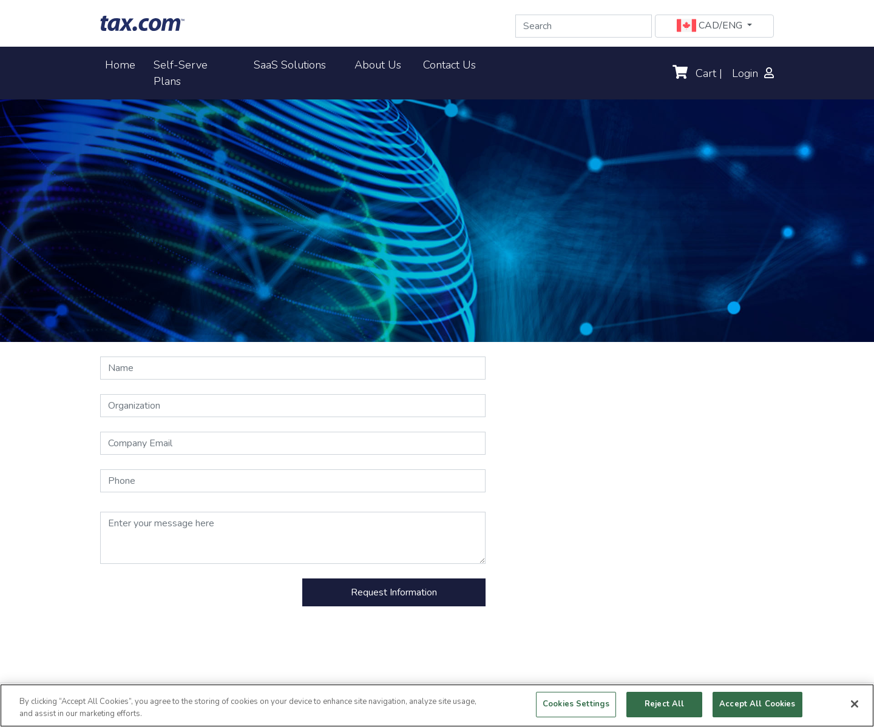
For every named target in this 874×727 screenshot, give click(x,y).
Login (753, 73)
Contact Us (449, 64)
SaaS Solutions (290, 64)
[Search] (583, 26)
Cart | (697, 73)
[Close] (854, 704)
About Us (377, 64)
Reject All (664, 704)
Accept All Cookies (757, 704)
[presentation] (192, 602)
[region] (437, 705)
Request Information (394, 592)
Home (122, 64)
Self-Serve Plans (181, 73)
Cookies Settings (576, 704)
